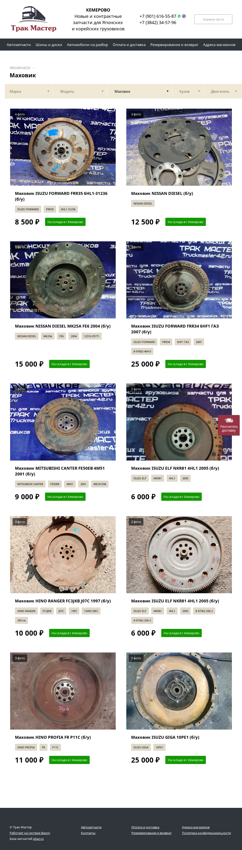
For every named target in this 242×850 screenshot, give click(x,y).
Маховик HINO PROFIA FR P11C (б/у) (53, 737)
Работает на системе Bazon (30, 833)
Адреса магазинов (195, 827)
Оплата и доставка (145, 827)
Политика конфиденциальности (206, 833)
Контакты (88, 833)
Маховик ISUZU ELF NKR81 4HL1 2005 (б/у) (175, 468)
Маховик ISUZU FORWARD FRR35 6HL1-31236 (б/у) (61, 196)
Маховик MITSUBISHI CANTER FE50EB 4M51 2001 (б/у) (60, 471)
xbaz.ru (38, 839)
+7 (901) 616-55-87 (158, 16)
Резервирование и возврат (151, 833)
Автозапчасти (20, 67)
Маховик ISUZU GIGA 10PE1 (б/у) (165, 737)
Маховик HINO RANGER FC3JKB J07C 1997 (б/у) (63, 601)
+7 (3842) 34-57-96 (158, 22)
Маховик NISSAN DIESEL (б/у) (162, 193)
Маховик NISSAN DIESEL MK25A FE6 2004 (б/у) (63, 326)
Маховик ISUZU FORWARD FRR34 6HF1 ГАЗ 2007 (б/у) (175, 329)
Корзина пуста (213, 19)
